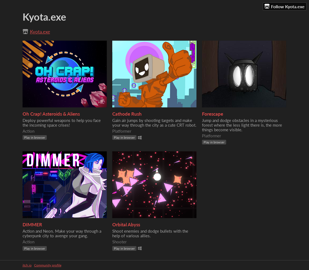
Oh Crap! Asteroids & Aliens (51, 114)
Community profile (47, 265)
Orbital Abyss (126, 224)
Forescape (212, 114)
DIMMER (32, 224)
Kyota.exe (40, 32)
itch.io (27, 265)
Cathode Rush (127, 114)
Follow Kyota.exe (284, 6)
